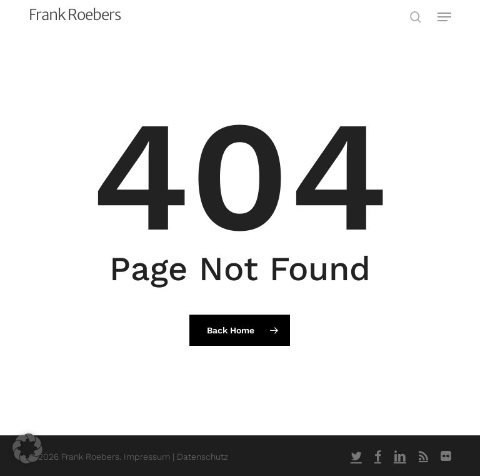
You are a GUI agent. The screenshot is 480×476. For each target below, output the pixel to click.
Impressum (148, 457)
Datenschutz (202, 457)
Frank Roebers (75, 15)
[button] (444, 17)
